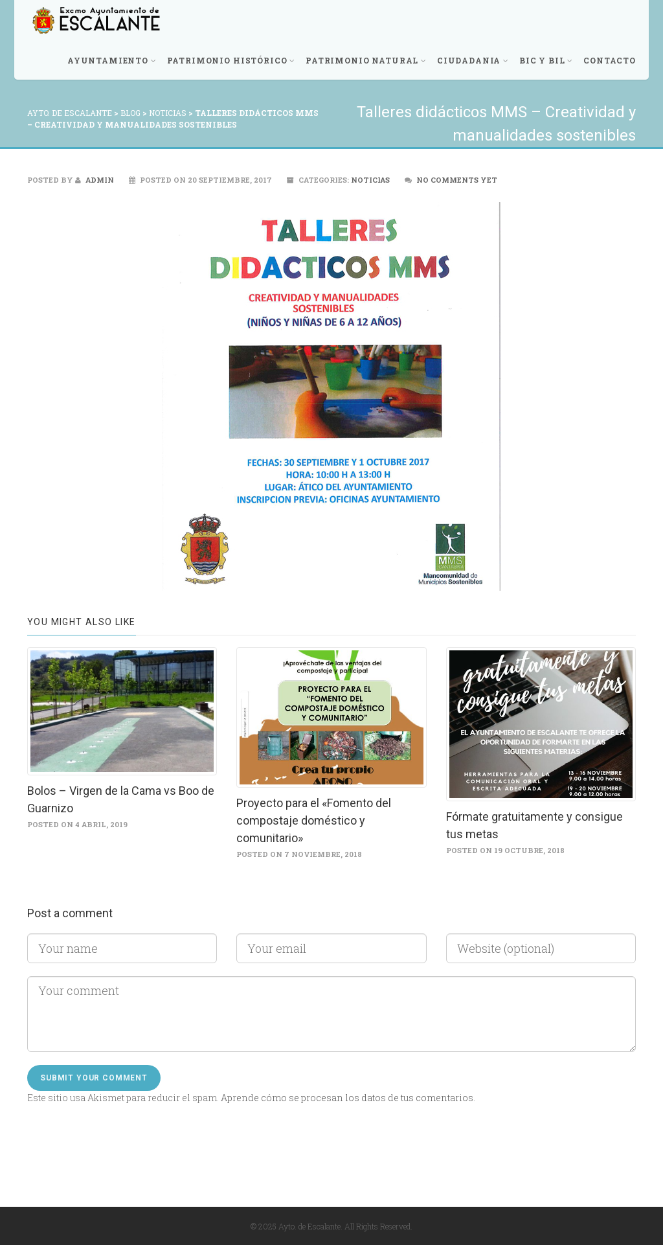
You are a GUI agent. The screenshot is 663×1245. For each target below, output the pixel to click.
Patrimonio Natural (366, 60)
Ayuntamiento (112, 60)
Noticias (370, 180)
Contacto (609, 60)
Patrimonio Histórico (231, 60)
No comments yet (456, 180)
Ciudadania (473, 60)
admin (94, 180)
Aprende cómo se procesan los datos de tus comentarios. (348, 1097)
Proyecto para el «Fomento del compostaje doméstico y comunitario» (313, 820)
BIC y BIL (546, 60)
